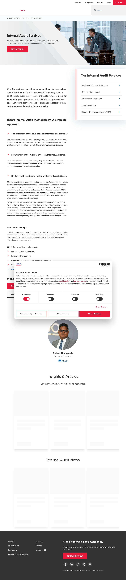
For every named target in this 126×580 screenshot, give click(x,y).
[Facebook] (65, 564)
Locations (78, 3)
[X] (83, 564)
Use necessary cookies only (31, 314)
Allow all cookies (94, 314)
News (109, 3)
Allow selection (63, 314)
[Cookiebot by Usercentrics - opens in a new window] (100, 264)
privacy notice (80, 281)
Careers (100, 3)
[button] (119, 2)
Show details (101, 307)
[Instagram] (77, 564)
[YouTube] (89, 564)
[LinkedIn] (71, 564)
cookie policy (64, 281)
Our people (89, 3)
